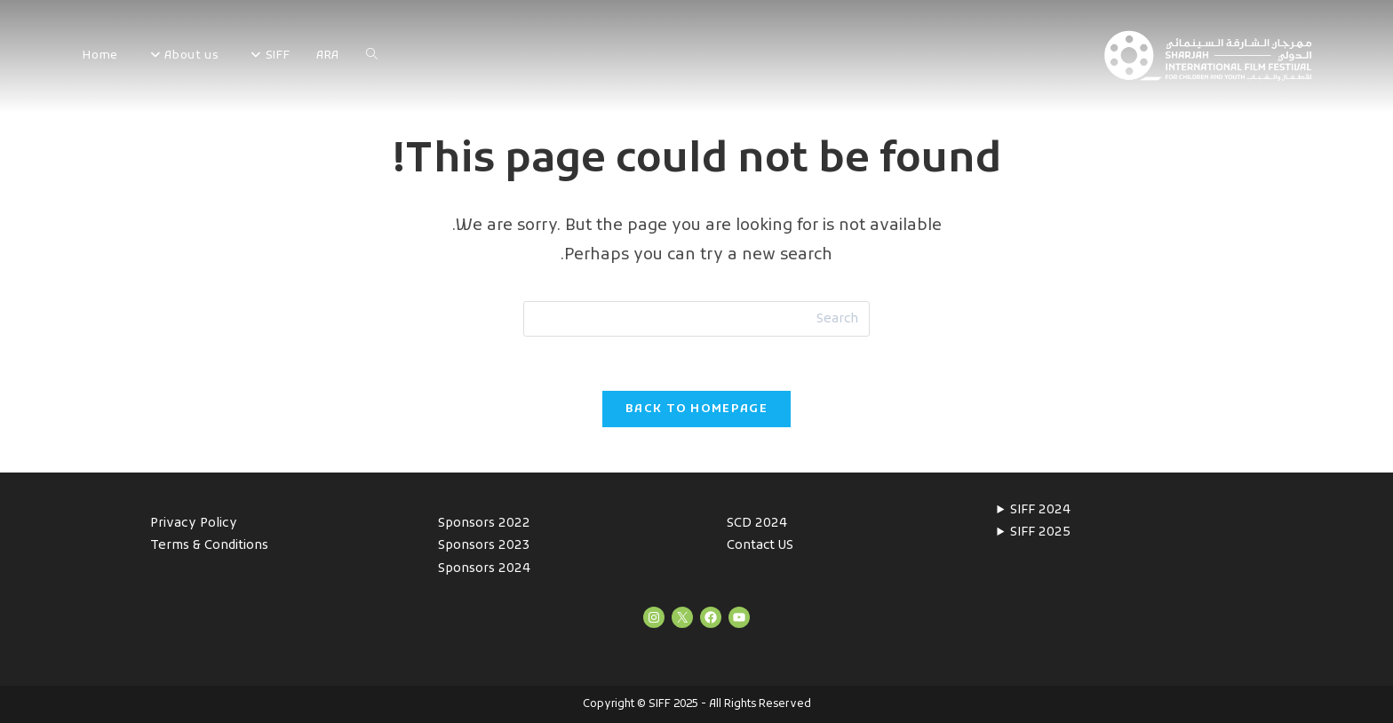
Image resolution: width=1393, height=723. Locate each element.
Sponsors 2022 (484, 523)
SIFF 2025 (1040, 532)
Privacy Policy (193, 523)
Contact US (760, 545)
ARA (327, 55)
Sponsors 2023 (484, 545)
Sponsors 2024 (484, 568)
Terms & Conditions (209, 545)
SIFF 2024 (1040, 510)
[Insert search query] (696, 319)
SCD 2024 (757, 523)
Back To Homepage (696, 409)
